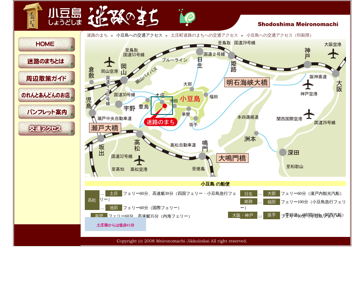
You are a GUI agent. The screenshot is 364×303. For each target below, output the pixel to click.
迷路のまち (97, 35)
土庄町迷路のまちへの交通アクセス (204, 35)
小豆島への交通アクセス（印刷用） (280, 35)
